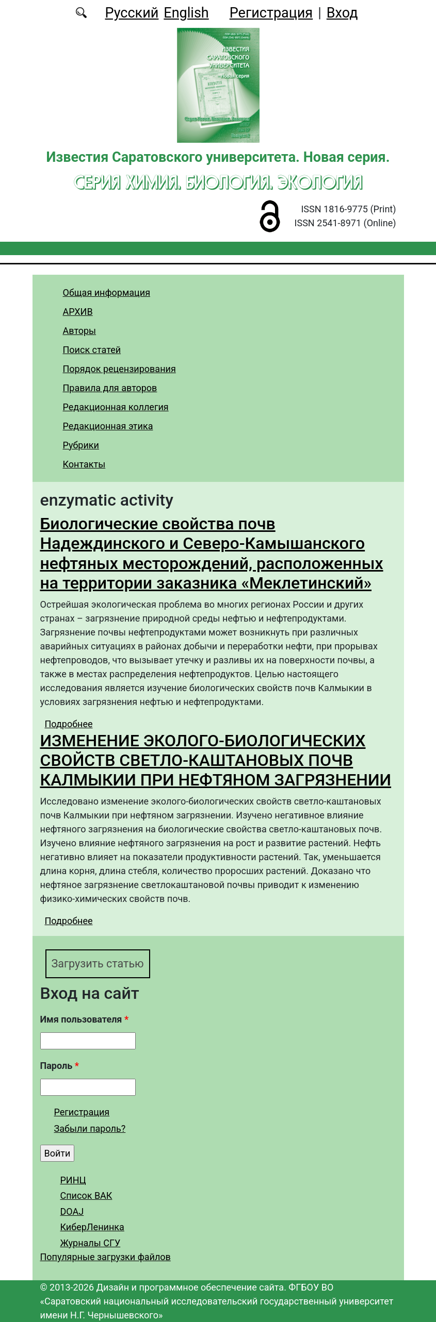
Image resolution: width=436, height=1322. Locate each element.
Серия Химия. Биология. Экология (218, 182)
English (186, 13)
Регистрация (271, 13)
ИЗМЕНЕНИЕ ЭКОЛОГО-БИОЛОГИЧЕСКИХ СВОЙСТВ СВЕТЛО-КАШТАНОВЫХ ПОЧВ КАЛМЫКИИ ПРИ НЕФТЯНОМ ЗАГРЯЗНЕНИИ (216, 760)
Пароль (59, 1066)
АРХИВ (78, 311)
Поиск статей (92, 349)
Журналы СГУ (90, 1242)
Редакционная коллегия (116, 406)
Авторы (79, 330)
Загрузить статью (98, 963)
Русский (131, 13)
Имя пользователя (84, 1019)
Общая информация (107, 292)
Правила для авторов (110, 387)
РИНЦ (73, 1180)
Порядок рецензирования (119, 368)
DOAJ (72, 1211)
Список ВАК (86, 1195)
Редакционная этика (108, 426)
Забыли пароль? (90, 1128)
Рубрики (81, 445)
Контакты (84, 464)
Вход (342, 13)
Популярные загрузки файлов (105, 1256)
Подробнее (69, 723)
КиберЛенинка (92, 1226)
